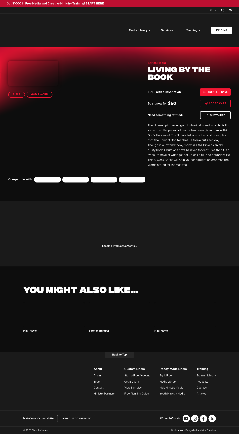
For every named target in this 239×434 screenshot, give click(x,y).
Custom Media (134, 369)
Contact (99, 387)
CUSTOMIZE (217, 115)
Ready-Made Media (173, 369)
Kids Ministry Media (171, 387)
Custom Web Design (182, 430)
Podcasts (202, 381)
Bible (16, 94)
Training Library (206, 375)
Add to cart (217, 103)
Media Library (138, 30)
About (98, 369)
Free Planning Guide (136, 393)
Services (167, 30)
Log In (212, 10)
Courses (202, 387)
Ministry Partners (104, 393)
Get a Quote (131, 381)
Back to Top (119, 354)
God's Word (39, 94)
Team (97, 381)
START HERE (95, 3)
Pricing (221, 30)
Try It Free (166, 375)
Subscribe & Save (215, 92)
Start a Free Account (137, 375)
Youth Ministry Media (172, 393)
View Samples (133, 387)
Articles (201, 393)
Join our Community (76, 418)
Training (191, 30)
